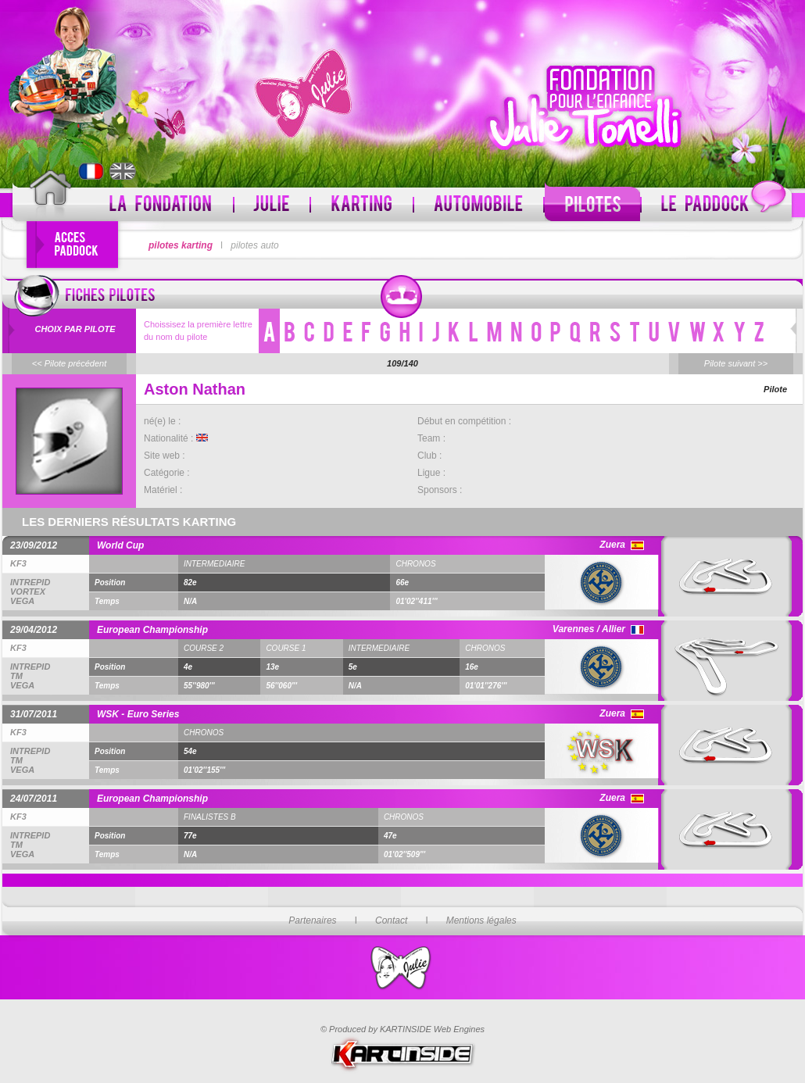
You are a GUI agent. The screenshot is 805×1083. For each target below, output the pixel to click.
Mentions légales (481, 920)
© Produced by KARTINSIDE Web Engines (402, 1029)
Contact (391, 920)
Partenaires (312, 920)
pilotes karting (180, 245)
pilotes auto (254, 245)
